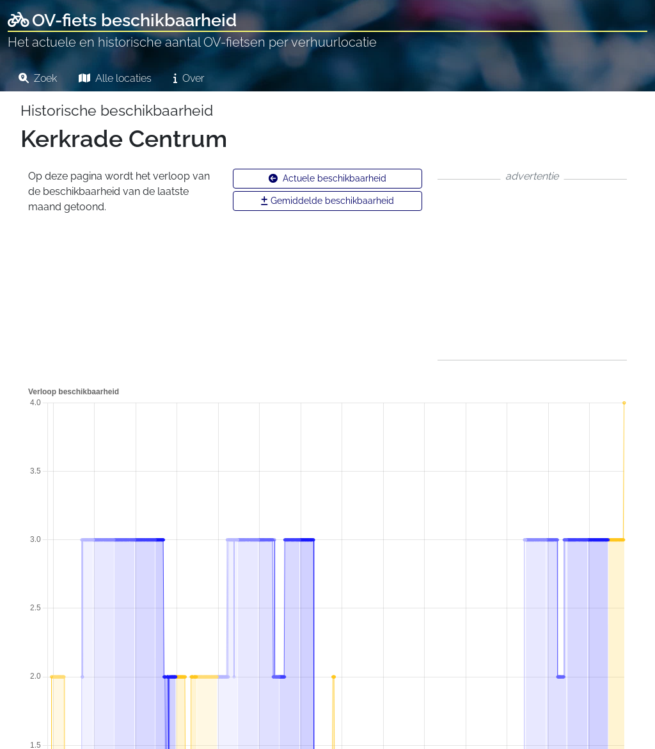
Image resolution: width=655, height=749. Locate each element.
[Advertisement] (532, 270)
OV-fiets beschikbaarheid (122, 20)
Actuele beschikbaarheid (327, 178)
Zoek (38, 78)
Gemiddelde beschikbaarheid (327, 201)
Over (188, 78)
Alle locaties (115, 78)
